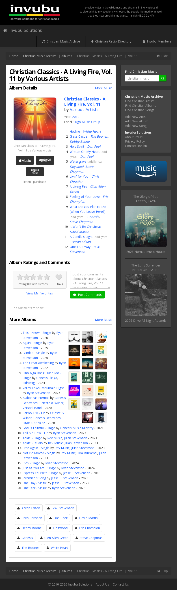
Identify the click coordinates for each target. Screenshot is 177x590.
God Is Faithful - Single (39, 428)
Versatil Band (32, 408)
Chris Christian (32, 518)
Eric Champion (89, 528)
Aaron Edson (81, 242)
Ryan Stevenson (38, 393)
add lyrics (94, 162)
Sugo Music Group (86, 122)
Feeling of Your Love (85, 196)
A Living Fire (78, 186)
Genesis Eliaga (46, 378)
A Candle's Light (81, 236)
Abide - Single (32, 438)
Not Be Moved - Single (39, 453)
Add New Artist (136, 117)
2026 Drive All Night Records (145, 320)
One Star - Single (35, 488)
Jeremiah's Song (34, 478)
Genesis (93, 217)
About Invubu (134, 137)
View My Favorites (39, 293)
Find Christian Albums (140, 105)
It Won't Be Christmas (85, 226)
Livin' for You (79, 176)
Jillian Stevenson (75, 438)
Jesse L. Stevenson (76, 473)
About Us (102, 584)
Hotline (75, 131)
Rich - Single (31, 463)
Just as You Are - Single (39, 468)
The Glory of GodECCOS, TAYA (145, 198)
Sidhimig (29, 383)
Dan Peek (94, 146)
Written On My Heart (85, 151)
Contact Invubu (136, 146)
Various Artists (84, 109)
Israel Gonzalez (34, 423)
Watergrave (78, 161)
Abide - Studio (33, 443)
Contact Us (121, 584)
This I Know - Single (37, 332)
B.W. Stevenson (63, 508)
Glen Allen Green (56, 538)
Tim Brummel (87, 453)
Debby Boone (80, 141)
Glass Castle (78, 136)
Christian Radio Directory (111, 41)
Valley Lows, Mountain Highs (43, 388)
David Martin (79, 232)
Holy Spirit (77, 146)
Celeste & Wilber (51, 403)
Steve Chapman (81, 221)
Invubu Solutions (22, 30)
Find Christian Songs (139, 110)
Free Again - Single (36, 448)
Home (13, 56)
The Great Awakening (38, 363)
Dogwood (77, 166)
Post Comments (87, 294)
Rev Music (54, 438)
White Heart (92, 131)
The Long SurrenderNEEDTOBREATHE (145, 267)
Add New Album (136, 121)
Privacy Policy (135, 141)
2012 (75, 117)
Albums (66, 56)
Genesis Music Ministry (76, 428)
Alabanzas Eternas (36, 398)
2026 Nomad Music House (145, 251)
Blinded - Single (34, 353)
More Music (103, 88)
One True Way (80, 247)
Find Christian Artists (140, 101)
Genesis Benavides (47, 418)
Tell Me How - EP (35, 433)
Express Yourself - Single (40, 473)
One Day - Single (35, 483)
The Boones (99, 136)
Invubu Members (157, 41)
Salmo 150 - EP (34, 413)
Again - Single (32, 343)
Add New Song (136, 126)
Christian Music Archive (61, 41)
